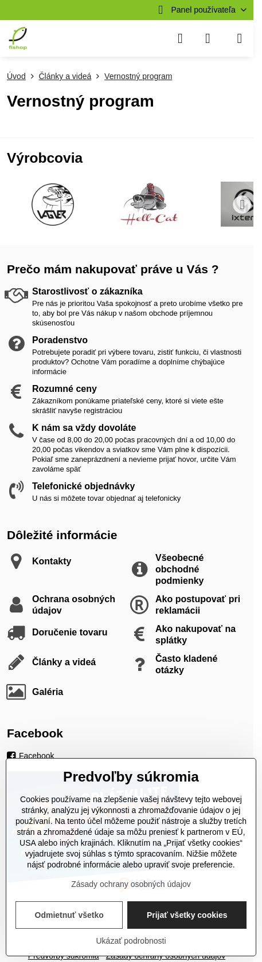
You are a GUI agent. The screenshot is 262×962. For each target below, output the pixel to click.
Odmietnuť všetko (69, 915)
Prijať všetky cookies (187, 915)
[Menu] (239, 38)
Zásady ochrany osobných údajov (131, 884)
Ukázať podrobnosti (131, 940)
